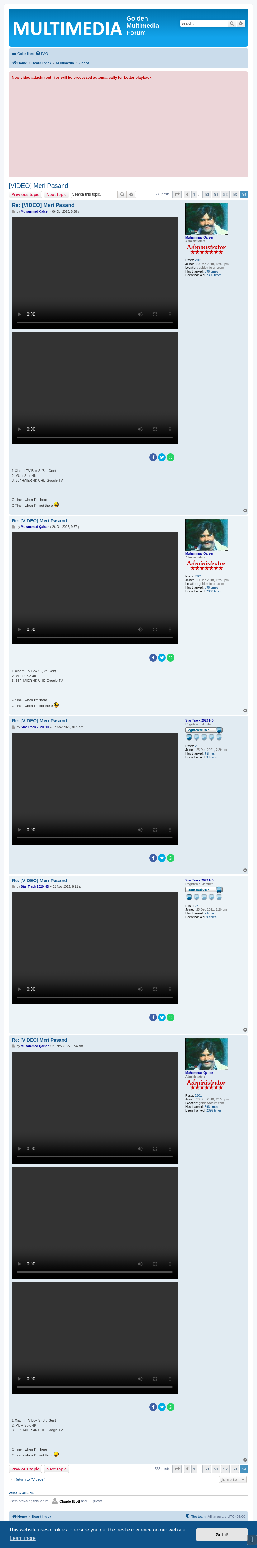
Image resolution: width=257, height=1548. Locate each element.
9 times (211, 757)
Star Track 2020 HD (199, 720)
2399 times (213, 275)
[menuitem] (42, 53)
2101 (198, 260)
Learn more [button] (23, 1538)
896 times (211, 271)
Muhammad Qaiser (199, 237)
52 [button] (225, 194)
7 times (210, 753)
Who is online (21, 1493)
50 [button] (206, 194)
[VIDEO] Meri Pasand (38, 185)
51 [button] (216, 194)
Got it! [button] (222, 1534)
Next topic (56, 194)
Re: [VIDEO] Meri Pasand (43, 205)
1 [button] (194, 194)
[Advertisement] (128, 127)
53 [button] (234, 194)
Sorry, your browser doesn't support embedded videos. (95, 273)
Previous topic (25, 194)
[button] (177, 194)
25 (196, 746)
